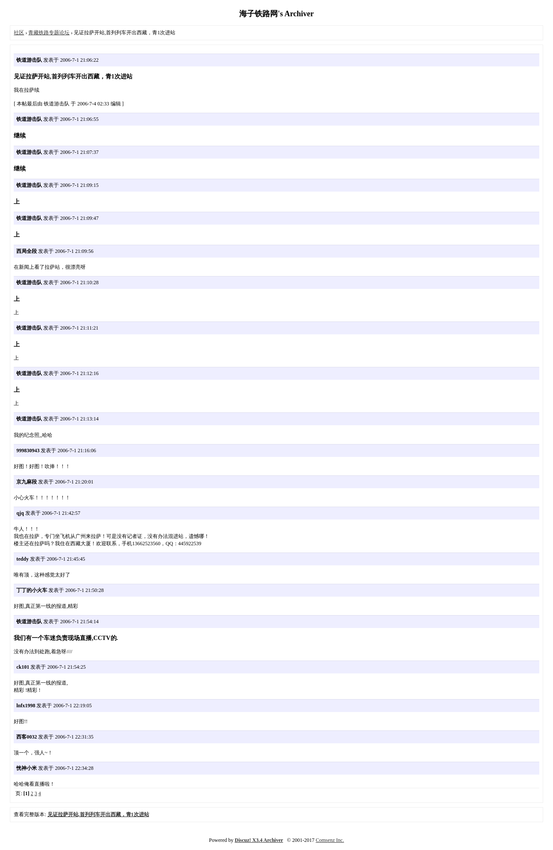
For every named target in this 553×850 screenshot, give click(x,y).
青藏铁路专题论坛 (48, 33)
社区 (19, 33)
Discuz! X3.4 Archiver (259, 840)
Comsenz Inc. (330, 840)
